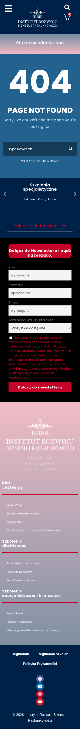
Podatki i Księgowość (19, 621)
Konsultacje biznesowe (20, 580)
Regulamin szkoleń (52, 654)
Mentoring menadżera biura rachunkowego (32, 630)
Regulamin (20, 654)
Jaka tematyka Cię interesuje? (32, 320)
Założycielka (14, 522)
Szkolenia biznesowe (19, 571)
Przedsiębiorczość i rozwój (22, 563)
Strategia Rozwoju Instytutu (23, 513)
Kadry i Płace (14, 613)
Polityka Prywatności (40, 664)
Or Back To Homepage (40, 161)
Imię (12, 267)
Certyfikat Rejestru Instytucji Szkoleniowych (33, 530)
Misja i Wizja (14, 505)
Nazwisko (16, 285)
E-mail (13, 302)
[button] (67, 7)
